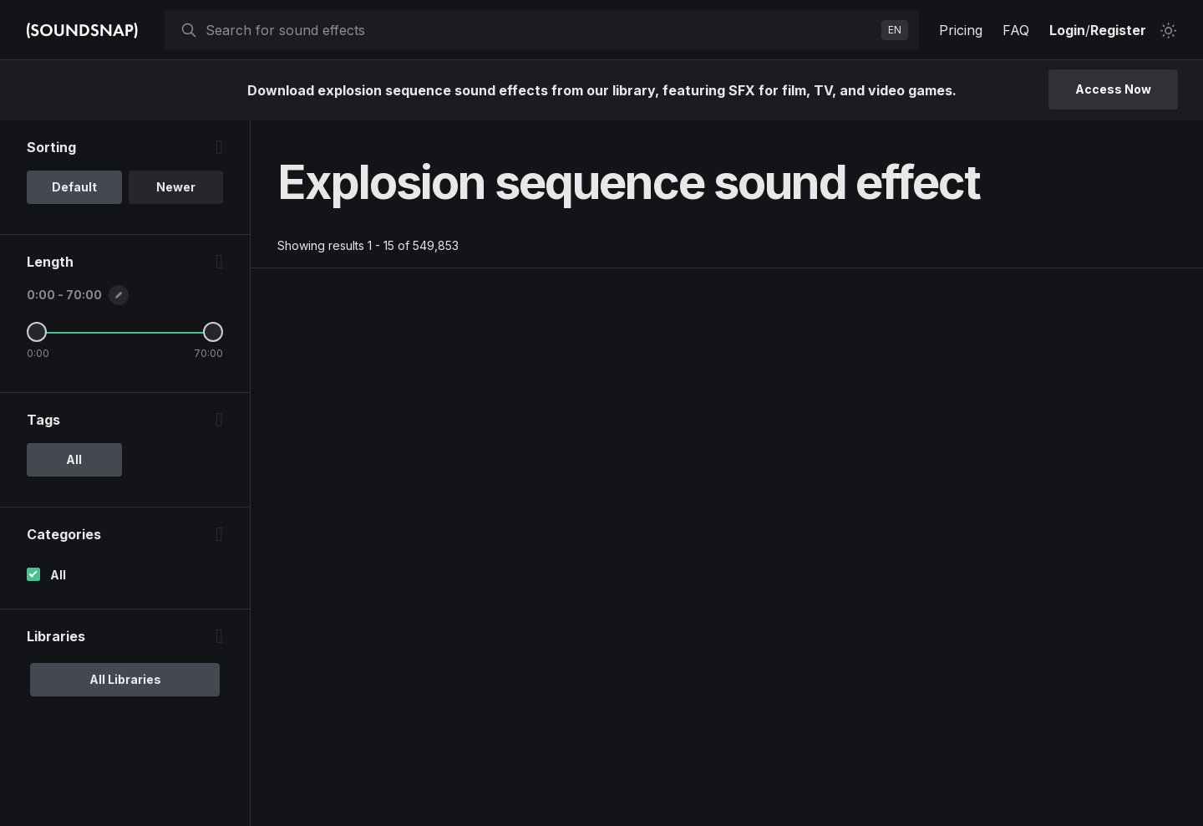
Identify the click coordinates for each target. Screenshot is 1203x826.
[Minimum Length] (37, 332)
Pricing (960, 30)
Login (1067, 30)
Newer (175, 187)
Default (74, 187)
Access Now (1113, 89)
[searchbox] (540, 30)
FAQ (1015, 30)
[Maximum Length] (213, 332)
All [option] (74, 459)
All (58, 575)
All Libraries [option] (125, 679)
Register (1118, 30)
